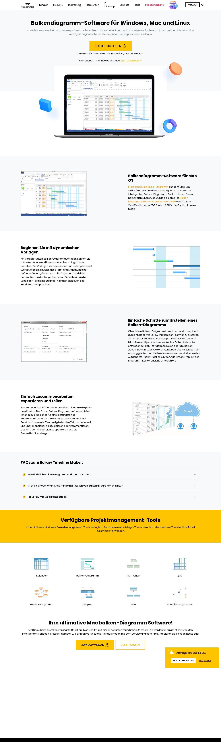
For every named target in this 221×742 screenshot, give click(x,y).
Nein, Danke (205, 660)
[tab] (110, 474)
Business (124, 4)
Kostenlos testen (110, 46)
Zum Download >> (131, 60)
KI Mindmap (110, 5)
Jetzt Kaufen (130, 645)
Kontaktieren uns (183, 660)
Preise (137, 4)
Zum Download (95, 645)
